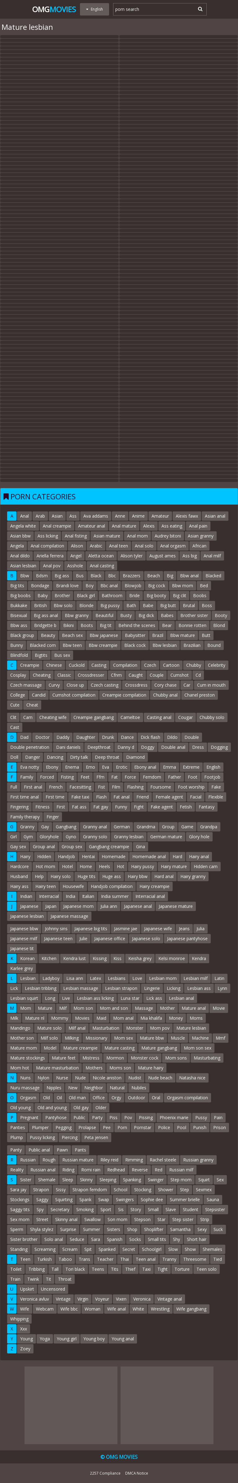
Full (13, 787)
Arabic (96, 546)
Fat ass (79, 807)
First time (55, 797)
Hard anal (164, 876)
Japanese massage (69, 916)
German (122, 827)
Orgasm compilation (187, 1098)
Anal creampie (57, 526)
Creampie (29, 665)
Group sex (72, 846)
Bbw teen (72, 645)
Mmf (220, 1038)
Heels (104, 866)
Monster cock (144, 1058)
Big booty (156, 595)
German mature (166, 837)
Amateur (160, 516)
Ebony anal (145, 767)
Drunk (108, 737)
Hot (120, 866)
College (17, 695)
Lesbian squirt (24, 998)
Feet (85, 777)
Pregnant (29, 1117)
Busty (126, 615)
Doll (14, 757)
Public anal (39, 1150)
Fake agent (162, 807)
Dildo (172, 737)
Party (97, 1117)
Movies (82, 1018)
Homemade (114, 856)
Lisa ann (74, 978)
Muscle (178, 1038)
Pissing (146, 1117)
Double (191, 737)
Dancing (55, 757)
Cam (28, 717)
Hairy (25, 856)
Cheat (32, 705)
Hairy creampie (154, 886)
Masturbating (207, 1058)
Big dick (146, 615)
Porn (122, 1127)
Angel (76, 556)
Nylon (43, 1078)
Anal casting (102, 566)
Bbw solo (63, 605)
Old (46, 1098)
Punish (199, 1127)
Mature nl (34, 1018)
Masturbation (105, 1028)
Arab (40, 516)
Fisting (67, 777)
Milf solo (49, 1038)
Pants (80, 1150)
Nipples (53, 1088)
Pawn (62, 1150)
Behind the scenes (136, 625)
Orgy (116, 1098)
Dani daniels (68, 747)
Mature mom (23, 1048)
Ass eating (171, 526)
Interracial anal (150, 896)
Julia (200, 928)
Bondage (40, 585)
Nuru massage (25, 1088)
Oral (156, 1098)
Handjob (66, 856)
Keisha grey (140, 958)
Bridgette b (45, 625)
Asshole (75, 566)
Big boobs (20, 595)
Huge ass (111, 876)
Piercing (69, 1137)
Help (39, 876)
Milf (63, 1008)
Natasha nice (192, 1078)
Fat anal (121, 797)
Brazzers (131, 576)
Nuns (25, 1078)
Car (186, 685)
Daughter (85, 737)
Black (95, 576)
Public (79, 1117)
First (60, 807)
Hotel (67, 866)
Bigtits (41, 655)
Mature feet (64, 1058)
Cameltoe (130, 717)
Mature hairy (150, 1068)
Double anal (173, 747)
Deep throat (107, 757)
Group (168, 827)
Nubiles (138, 1088)
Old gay (81, 1107)
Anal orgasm (173, 546)
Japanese (29, 906)
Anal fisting (76, 536)
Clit (13, 717)
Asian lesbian (23, 566)
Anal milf (212, 556)
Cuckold (77, 665)
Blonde (86, 605)
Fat (114, 777)
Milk (14, 1018)
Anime (138, 516)
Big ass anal (46, 615)
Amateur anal (91, 526)
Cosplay (18, 675)
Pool (181, 1127)
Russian (28, 1160)
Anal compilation (47, 546)
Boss (207, 605)
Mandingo (20, 1028)
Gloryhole (49, 837)
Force (130, 777)
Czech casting (104, 685)
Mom (25, 1008)
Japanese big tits (90, 928)
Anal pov (51, 566)
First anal (33, 787)
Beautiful (104, 615)
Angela (17, 546)
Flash (101, 797)
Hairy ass (19, 886)
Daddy (62, 737)
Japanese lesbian (27, 916)
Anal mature (124, 526)
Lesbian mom (163, 978)
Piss (113, 1117)
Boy (90, 585)
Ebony (52, 767)
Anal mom (137, 536)
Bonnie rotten (192, 625)
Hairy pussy (142, 866)
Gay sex (18, 846)
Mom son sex (197, 1048)
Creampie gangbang (93, 717)
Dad (24, 737)
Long (50, 998)
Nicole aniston (107, 1078)
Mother (167, 1008)
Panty (16, 1150)
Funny (121, 807)
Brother (62, 595)
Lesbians (117, 978)
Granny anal (95, 827)
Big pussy (110, 605)
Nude (80, 1078)
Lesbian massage (80, 988)
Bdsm (42, 576)
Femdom (152, 777)
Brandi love (67, 585)
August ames (162, 556)
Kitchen (49, 958)
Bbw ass (18, 625)
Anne (120, 516)
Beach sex (72, 635)
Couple (157, 675)
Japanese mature (176, 906)
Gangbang (66, 827)
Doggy (147, 747)
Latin (219, 978)
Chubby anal (165, 695)
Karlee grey (21, 968)
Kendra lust (74, 958)
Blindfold (19, 655)
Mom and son (114, 1008)
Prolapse (87, 1127)
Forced (47, 777)
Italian (88, 896)
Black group (22, 635)
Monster (134, 1028)
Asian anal (215, 516)
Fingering (19, 807)
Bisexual (18, 615)
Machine (200, 1038)
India (70, 896)
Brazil (157, 635)
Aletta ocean (101, 556)
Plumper (40, 1127)
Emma (169, 767)
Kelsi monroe (171, 958)
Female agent (169, 797)
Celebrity (216, 665)
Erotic (121, 767)
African (199, 546)
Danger (32, 757)
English (213, 767)
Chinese (54, 665)
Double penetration (29, 747)
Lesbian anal (181, 998)
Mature (45, 1008)
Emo (90, 767)
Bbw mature (182, 635)
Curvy (54, 685)
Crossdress (136, 685)
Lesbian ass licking (95, 998)
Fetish (186, 807)
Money (176, 1018)
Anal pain (198, 526)
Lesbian (28, 978)
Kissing (100, 958)
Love (137, 978)
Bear (167, 625)
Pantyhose (56, 1117)
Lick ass (154, 998)
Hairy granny (192, 876)
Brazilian (192, 645)
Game (187, 827)
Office (99, 1098)
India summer (115, 896)
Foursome (160, 787)
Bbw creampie (103, 645)
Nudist (134, 1078)
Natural (117, 1088)
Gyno (71, 837)
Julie (83, 938)
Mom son (83, 1008)
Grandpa (208, 827)
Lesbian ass (199, 988)
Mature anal (194, 1008)
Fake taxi (80, 797)
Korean (27, 958)
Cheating (42, 675)
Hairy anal (199, 856)
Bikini (68, 625)
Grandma (146, 827)
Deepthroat (99, 747)
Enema (72, 767)
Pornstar (142, 1127)
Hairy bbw (138, 876)
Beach (153, 576)
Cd (198, 675)
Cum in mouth (211, 685)
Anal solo (144, 546)
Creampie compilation (124, 695)
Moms (196, 1018)
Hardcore (19, 866)
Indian (26, 896)
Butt (206, 635)
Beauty (48, 635)
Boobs (199, 595)
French (56, 787)
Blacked (213, 576)
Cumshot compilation (73, 695)
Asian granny (201, 536)
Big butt (168, 605)
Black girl (86, 595)
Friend (142, 797)
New (72, 1088)
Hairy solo (61, 876)
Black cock (135, 645)
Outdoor (136, 1098)
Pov (128, 1117)
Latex (95, 978)
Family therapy (25, 817)
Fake (216, 787)
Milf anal (77, 1028)
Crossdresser (91, 675)
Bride (134, 595)
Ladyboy (51, 978)
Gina (140, 846)
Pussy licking (42, 1137)
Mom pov (160, 1028)
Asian (57, 516)
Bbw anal (189, 576)
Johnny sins (56, 928)
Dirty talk (79, 757)
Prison (219, 1127)
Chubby (193, 665)
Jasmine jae (125, 928)
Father (174, 777)
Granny (27, 827)
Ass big (190, 556)
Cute (15, 705)
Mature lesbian (191, 1028)
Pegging (63, 1127)
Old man (77, 1098)
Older (100, 1107)
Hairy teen (45, 886)
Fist (101, 787)
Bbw (24, 576)
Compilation (125, 665)
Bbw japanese (104, 635)
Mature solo (49, 1028)
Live (66, 998)
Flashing (135, 787)
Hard (177, 856)
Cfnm (116, 675)
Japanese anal (138, 906)
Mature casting (119, 1048)
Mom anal (123, 1018)
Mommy (59, 1018)
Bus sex (62, 655)
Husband (19, 876)
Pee (107, 1127)
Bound (214, 645)
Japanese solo (146, 938)
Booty (221, 615)
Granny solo (95, 837)
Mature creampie (80, 1048)
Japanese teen (58, 938)
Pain (218, 1117)
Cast (14, 727)
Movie (219, 1008)
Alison (77, 546)
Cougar (185, 717)
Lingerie (152, 988)
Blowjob (133, 585)
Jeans (184, 928)
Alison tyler (132, 556)
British (40, 605)
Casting (98, 665)
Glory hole (199, 837)
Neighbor (93, 1088)
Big (170, 576)
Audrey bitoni (168, 536)
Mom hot (19, 1068)
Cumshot (179, 675)
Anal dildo (20, 556)
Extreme (191, 767)
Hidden (44, 856)
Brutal (189, 605)
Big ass (62, 576)
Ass (73, 516)
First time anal (24, 797)
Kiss (117, 958)
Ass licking (47, 536)
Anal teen (118, 546)
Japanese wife (158, 928)
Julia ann (108, 906)
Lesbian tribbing (40, 988)
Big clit (179, 595)
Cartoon (171, 665)
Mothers (94, 1068)
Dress (198, 747)
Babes (167, 615)
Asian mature (107, 536)
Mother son (22, 1038)
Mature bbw (152, 1038)
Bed (204, 585)
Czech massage (26, 685)
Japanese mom (78, 906)
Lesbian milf (195, 978)
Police (164, 1127)
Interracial (49, 896)
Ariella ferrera (50, 556)
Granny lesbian (128, 837)
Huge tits (86, 876)
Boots (87, 625)
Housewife (73, 886)
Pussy (201, 1117)
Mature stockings (27, 1058)
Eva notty (29, 767)
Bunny (16, 645)
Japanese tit (22, 948)
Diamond (135, 757)
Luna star (130, 998)
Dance (127, 737)
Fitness (42, 807)
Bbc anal (109, 585)
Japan (50, 906)
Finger (52, 817)
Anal (24, 516)
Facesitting (80, 787)
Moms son (120, 1068)
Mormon (115, 1058)
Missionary (96, 1038)
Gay (45, 827)
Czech (150, 665)
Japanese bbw (24, 928)
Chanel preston (199, 695)
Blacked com (43, 645)
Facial (195, 797)
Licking (173, 988)
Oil (59, 1098)
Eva (105, 767)
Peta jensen (96, 1137)
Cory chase (165, 685)
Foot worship (191, 787)
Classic (64, 675)
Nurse (62, 1078)
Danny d (125, 747)
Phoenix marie (174, 1117)
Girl (13, 837)
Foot (192, 777)
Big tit (106, 625)
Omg (54, 9)
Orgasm (28, 1098)
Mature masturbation (57, 1068)
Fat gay (100, 807)
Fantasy (206, 807)
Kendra (199, 958)
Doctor (42, 737)
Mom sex (123, 1038)
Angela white (23, 526)
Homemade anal (149, 856)
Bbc (112, 576)
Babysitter (135, 635)
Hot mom (45, 866)
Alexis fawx (187, 516)
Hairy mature (174, 866)
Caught (136, 675)
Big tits (17, 585)
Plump (16, 1137)
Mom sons (176, 1058)
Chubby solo (212, 717)
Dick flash (150, 737)
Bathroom (112, 595)
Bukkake (18, 605)
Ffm (100, 777)
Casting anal (159, 717)
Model (50, 1048)
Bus (80, 576)
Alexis (149, 526)
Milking (72, 1038)
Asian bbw (20, 536)
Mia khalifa (151, 1018)
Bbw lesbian (164, 645)
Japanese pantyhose (187, 938)
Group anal (44, 846)
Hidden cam (206, 866)
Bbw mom (182, 585)
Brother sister (194, 615)
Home (86, 866)
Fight (139, 807)
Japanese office (109, 938)
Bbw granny (77, 615)
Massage (144, 1008)
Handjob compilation (112, 886)
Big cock (156, 585)
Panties (17, 1127)
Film (116, 787)
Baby (42, 595)
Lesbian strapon (121, 988)
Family (26, 777)
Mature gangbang (159, 1048)
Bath (131, 605)
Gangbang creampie (109, 846)
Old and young (52, 1107)
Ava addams (95, 516)
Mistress (90, 1058)
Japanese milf (23, 938)
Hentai (88, 856)
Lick (14, 988)
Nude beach (160, 1078)
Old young (20, 1107)
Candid (39, 695)
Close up (75, 685)
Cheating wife (53, 717)
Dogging (219, 747)
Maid (101, 1018)
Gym (28, 837)
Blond (219, 625)
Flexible (215, 797)
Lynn (222, 988)
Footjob (212, 777)
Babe (148, 605)
